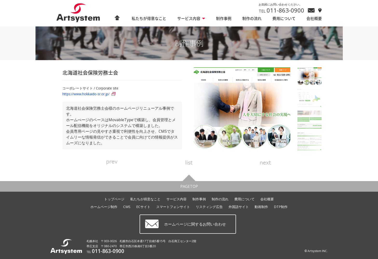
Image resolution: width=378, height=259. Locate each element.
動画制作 (261, 206)
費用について (284, 18)
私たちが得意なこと (149, 18)
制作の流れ (252, 18)
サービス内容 (188, 18)
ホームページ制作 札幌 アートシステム (80, 13)
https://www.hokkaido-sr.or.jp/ (85, 94)
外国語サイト (239, 206)
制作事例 (223, 18)
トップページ (114, 199)
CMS (126, 206)
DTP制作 (281, 206)
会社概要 (314, 18)
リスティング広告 (209, 206)
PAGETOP (189, 185)
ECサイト (143, 206)
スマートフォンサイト (173, 206)
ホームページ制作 (103, 206)
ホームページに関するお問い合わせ (195, 224)
